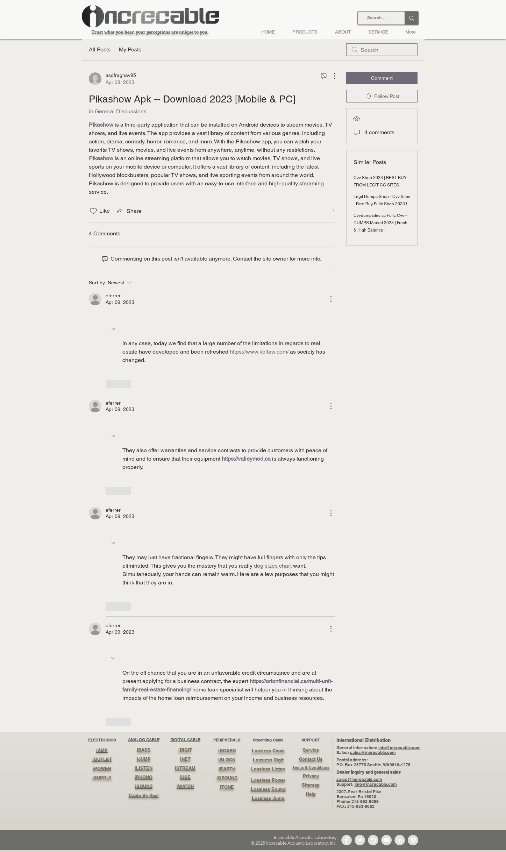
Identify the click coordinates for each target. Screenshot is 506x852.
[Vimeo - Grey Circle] (413, 840)
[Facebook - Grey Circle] (346, 840)
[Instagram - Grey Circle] (373, 840)
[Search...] (376, 18)
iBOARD (227, 750)
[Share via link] (128, 211)
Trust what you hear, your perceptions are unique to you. (150, 32)
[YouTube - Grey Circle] (386, 840)
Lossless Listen (268, 769)
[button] (114, 329)
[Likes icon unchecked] (93, 211)
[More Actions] (331, 76)
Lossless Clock (268, 750)
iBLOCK (226, 759)
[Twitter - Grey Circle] (360, 840)
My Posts (130, 49)
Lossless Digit (268, 759)
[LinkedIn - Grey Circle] (399, 840)
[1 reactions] (330, 211)
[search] (382, 49)
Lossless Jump (268, 798)
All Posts (100, 49)
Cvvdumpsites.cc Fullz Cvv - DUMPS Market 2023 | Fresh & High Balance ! (380, 223)
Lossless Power (268, 780)
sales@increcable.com (373, 752)
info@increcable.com (399, 747)
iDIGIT (185, 750)
